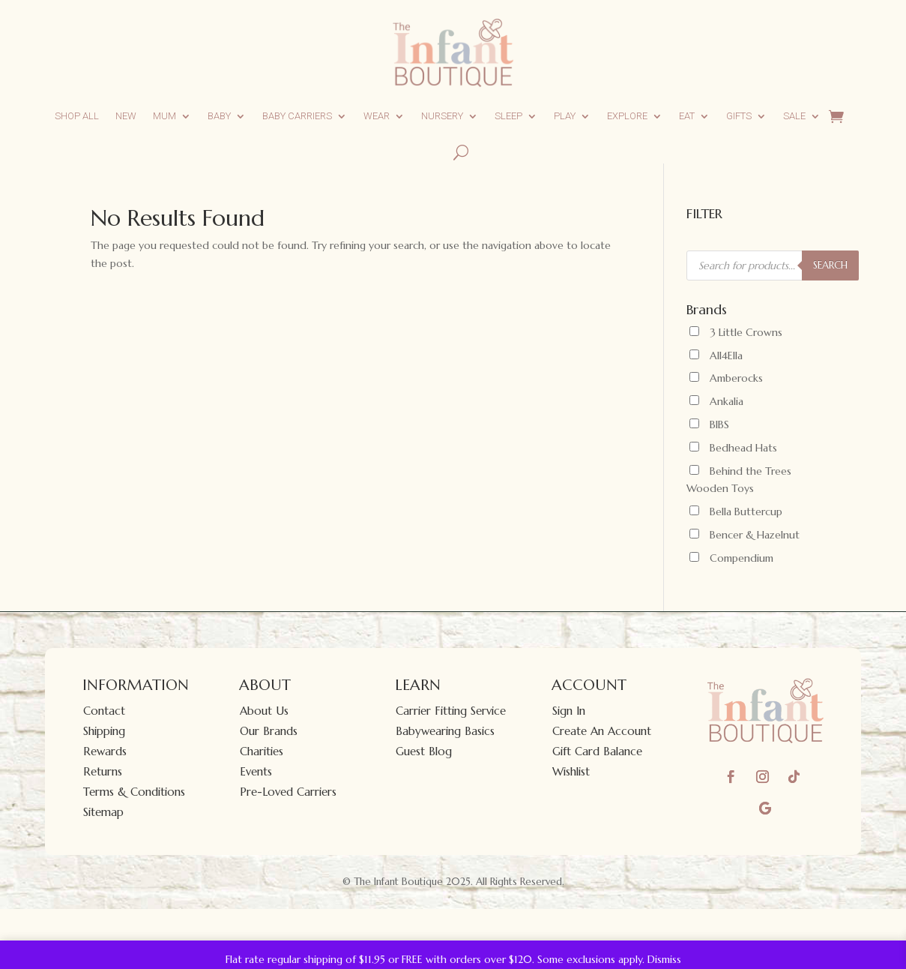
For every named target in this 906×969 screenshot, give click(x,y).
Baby (219, 116)
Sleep (508, 116)
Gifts (739, 116)
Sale (794, 116)
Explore (627, 116)
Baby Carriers (297, 116)
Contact (104, 711)
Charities (261, 751)
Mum (164, 116)
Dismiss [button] (664, 959)
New (125, 116)
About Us (264, 711)
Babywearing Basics (445, 731)
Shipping (104, 731)
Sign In (568, 711)
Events (256, 771)
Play (565, 116)
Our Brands (269, 731)
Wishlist (571, 771)
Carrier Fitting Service (451, 711)
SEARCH (830, 265)
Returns (102, 771)
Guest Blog (424, 751)
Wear (376, 116)
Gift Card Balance (597, 751)
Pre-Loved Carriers (288, 791)
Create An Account (601, 731)
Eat (687, 116)
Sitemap (103, 812)
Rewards (105, 751)
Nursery (442, 116)
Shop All (77, 116)
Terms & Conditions (134, 791)
